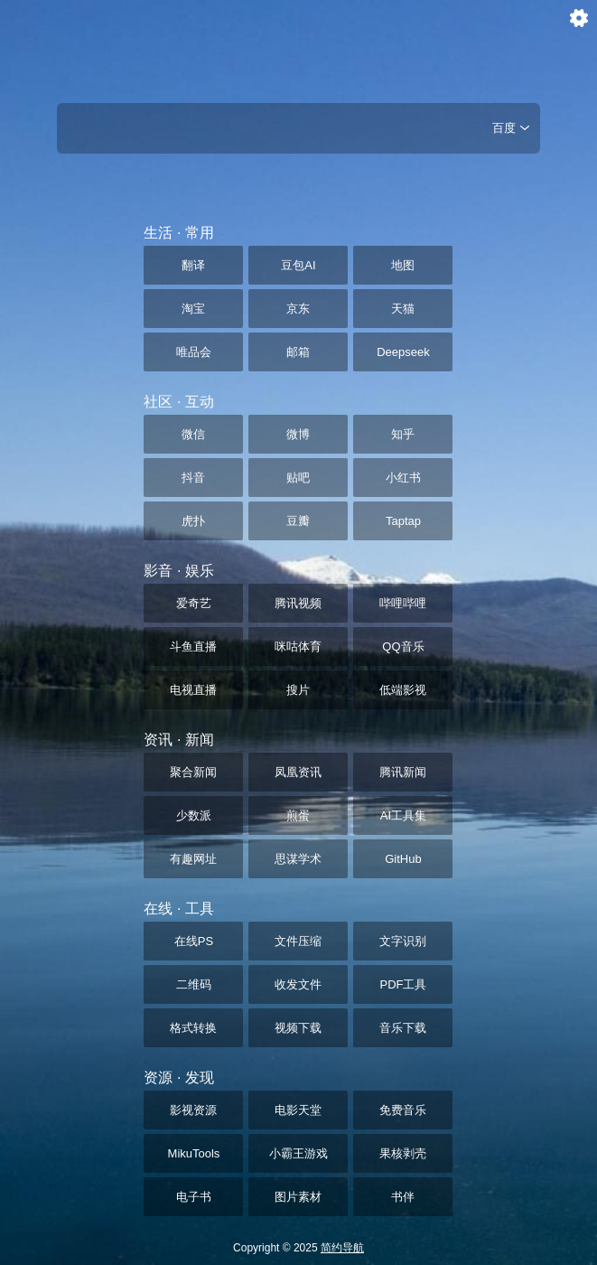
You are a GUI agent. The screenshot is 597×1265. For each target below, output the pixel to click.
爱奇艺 (193, 603)
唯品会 (193, 352)
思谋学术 (298, 859)
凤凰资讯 (298, 772)
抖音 (193, 477)
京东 (298, 308)
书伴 (403, 1197)
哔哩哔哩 (402, 603)
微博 (298, 434)
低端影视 (402, 690)
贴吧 (298, 477)
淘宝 (193, 308)
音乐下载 (402, 1028)
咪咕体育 (298, 646)
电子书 (193, 1197)
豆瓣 (298, 521)
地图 (403, 265)
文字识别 (402, 941)
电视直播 (193, 690)
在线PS (193, 941)
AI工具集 (403, 815)
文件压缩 (298, 941)
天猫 (403, 308)
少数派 (193, 815)
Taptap (403, 521)
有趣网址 (193, 859)
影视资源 (193, 1110)
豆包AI (298, 265)
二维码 (193, 984)
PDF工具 (402, 984)
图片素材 (298, 1197)
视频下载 (298, 1028)
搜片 (298, 690)
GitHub (403, 859)
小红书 (403, 477)
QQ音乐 (403, 646)
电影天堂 (298, 1110)
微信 (193, 434)
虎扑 (193, 521)
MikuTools (194, 1153)
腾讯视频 (298, 603)
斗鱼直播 (193, 646)
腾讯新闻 (402, 772)
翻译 (193, 265)
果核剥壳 (402, 1153)
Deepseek (403, 352)
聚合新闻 (193, 772)
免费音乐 (402, 1110)
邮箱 (298, 352)
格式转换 (193, 1028)
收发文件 (298, 984)
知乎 (403, 434)
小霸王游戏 (298, 1153)
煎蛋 (298, 815)
